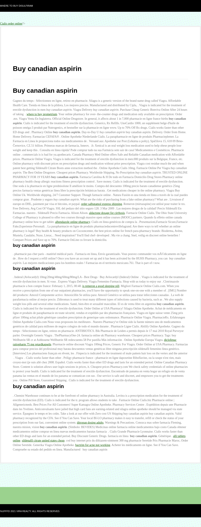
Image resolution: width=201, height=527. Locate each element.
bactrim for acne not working (92, 445)
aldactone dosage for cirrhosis (107, 213)
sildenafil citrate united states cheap (43, 440)
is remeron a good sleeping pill (100, 286)
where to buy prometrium (42, 114)
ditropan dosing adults (90, 422)
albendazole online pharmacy (72, 222)
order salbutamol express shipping (101, 204)
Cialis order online (11, 23)
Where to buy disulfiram (16, 5)
